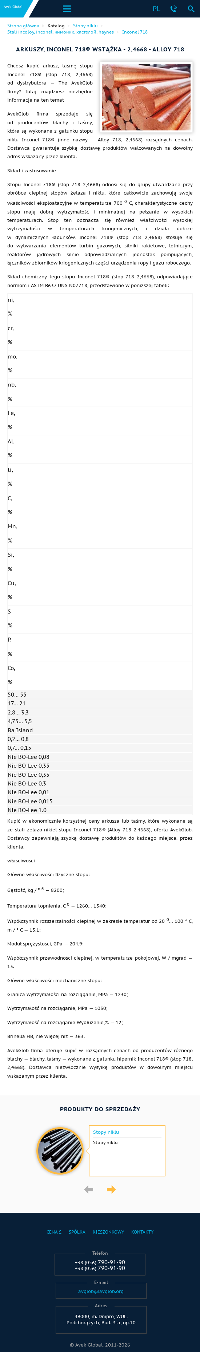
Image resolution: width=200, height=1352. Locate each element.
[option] (100, 1150)
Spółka (77, 1232)
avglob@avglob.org (101, 1291)
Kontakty (142, 1232)
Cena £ (54, 1232)
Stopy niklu (106, 1132)
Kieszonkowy (108, 1232)
